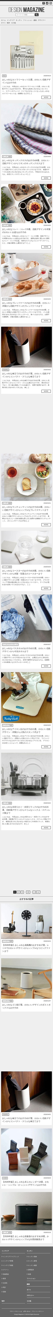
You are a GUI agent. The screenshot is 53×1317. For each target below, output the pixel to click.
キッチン (19, 20)
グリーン (6, 1270)
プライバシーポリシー (38, 1311)
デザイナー (42, 20)
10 (28, 892)
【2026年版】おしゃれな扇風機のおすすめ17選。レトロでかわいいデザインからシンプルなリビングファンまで (26, 948)
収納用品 (5, 370)
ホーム (3, 20)
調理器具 (31, 1270)
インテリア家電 (7, 941)
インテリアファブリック (10, 644)
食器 (4, 76)
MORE (46, 97)
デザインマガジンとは (16, 1311)
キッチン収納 (7, 299)
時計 (4, 1287)
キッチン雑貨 (7, 156)
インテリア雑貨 (7, 725)
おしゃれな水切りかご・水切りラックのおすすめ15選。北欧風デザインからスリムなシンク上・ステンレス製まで (26, 810)
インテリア (11, 20)
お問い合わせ (26, 1311)
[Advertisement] (26, 423)
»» (38, 892)
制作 (8, 23)
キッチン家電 (7, 1232)
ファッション (27, 20)
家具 (4, 1278)
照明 (4, 1292)
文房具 (5, 1178)
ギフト (3, 23)
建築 (35, 20)
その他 (13, 23)
